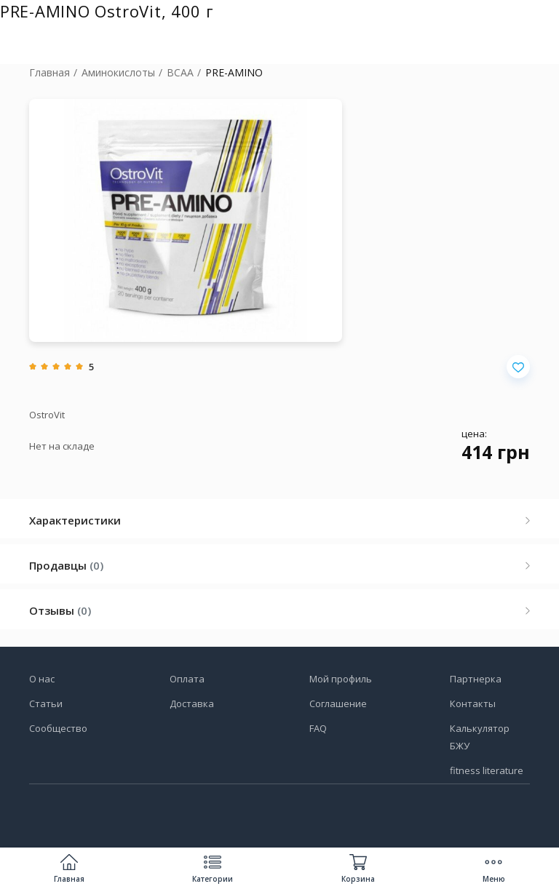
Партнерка (475, 678)
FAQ (318, 728)
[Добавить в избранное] (518, 366)
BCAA (180, 72)
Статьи (46, 703)
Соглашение (338, 703)
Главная (49, 72)
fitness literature (486, 770)
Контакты (473, 703)
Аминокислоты (118, 72)
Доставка (192, 703)
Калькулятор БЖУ (480, 737)
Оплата (187, 678)
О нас (42, 678)
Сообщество (58, 728)
